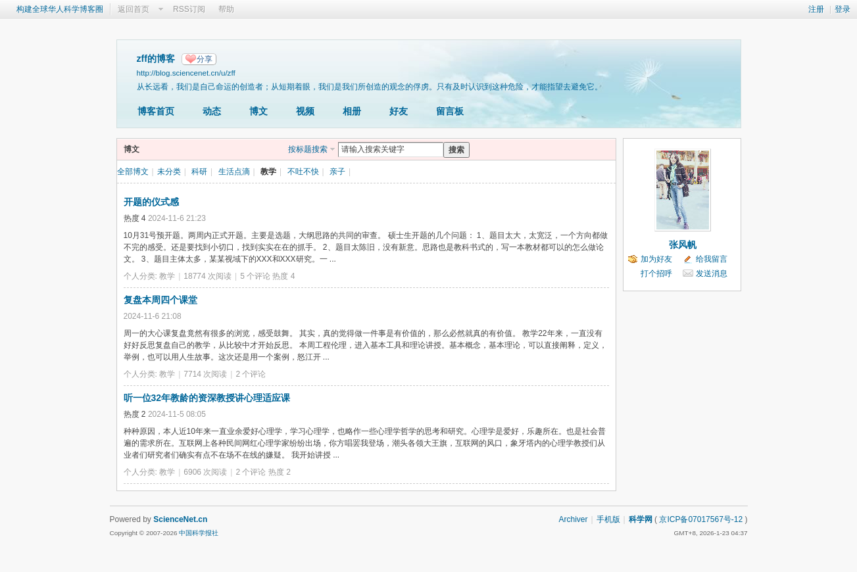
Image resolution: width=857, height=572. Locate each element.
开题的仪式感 (151, 202)
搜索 (456, 150)
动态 (212, 111)
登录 (842, 9)
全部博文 (133, 171)
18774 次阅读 (208, 276)
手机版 (608, 519)
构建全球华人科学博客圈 (59, 9)
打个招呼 (656, 273)
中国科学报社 (198, 532)
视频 (305, 111)
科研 (199, 171)
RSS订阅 (189, 9)
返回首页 (133, 9)
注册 (816, 9)
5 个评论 (255, 276)
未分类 (169, 171)
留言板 (450, 111)
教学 (268, 171)
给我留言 (711, 259)
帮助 (226, 9)
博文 (258, 111)
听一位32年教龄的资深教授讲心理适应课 (207, 398)
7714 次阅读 (205, 374)
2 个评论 (250, 374)
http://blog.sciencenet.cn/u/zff (186, 72)
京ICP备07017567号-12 (701, 519)
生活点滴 (234, 171)
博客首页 (155, 111)
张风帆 (683, 244)
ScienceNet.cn (180, 519)
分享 (204, 59)
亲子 (337, 171)
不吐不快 (303, 171)
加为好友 (656, 259)
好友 (398, 111)
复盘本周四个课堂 (160, 300)
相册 (352, 111)
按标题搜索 (308, 149)
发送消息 (711, 273)
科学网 (640, 519)
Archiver (572, 519)
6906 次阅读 (205, 472)
